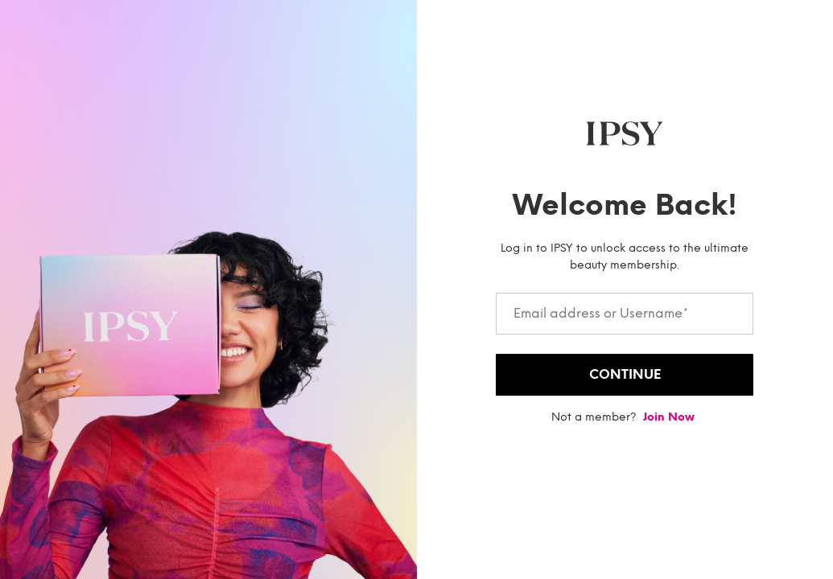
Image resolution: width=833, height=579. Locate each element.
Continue (625, 374)
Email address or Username (600, 313)
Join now (669, 417)
